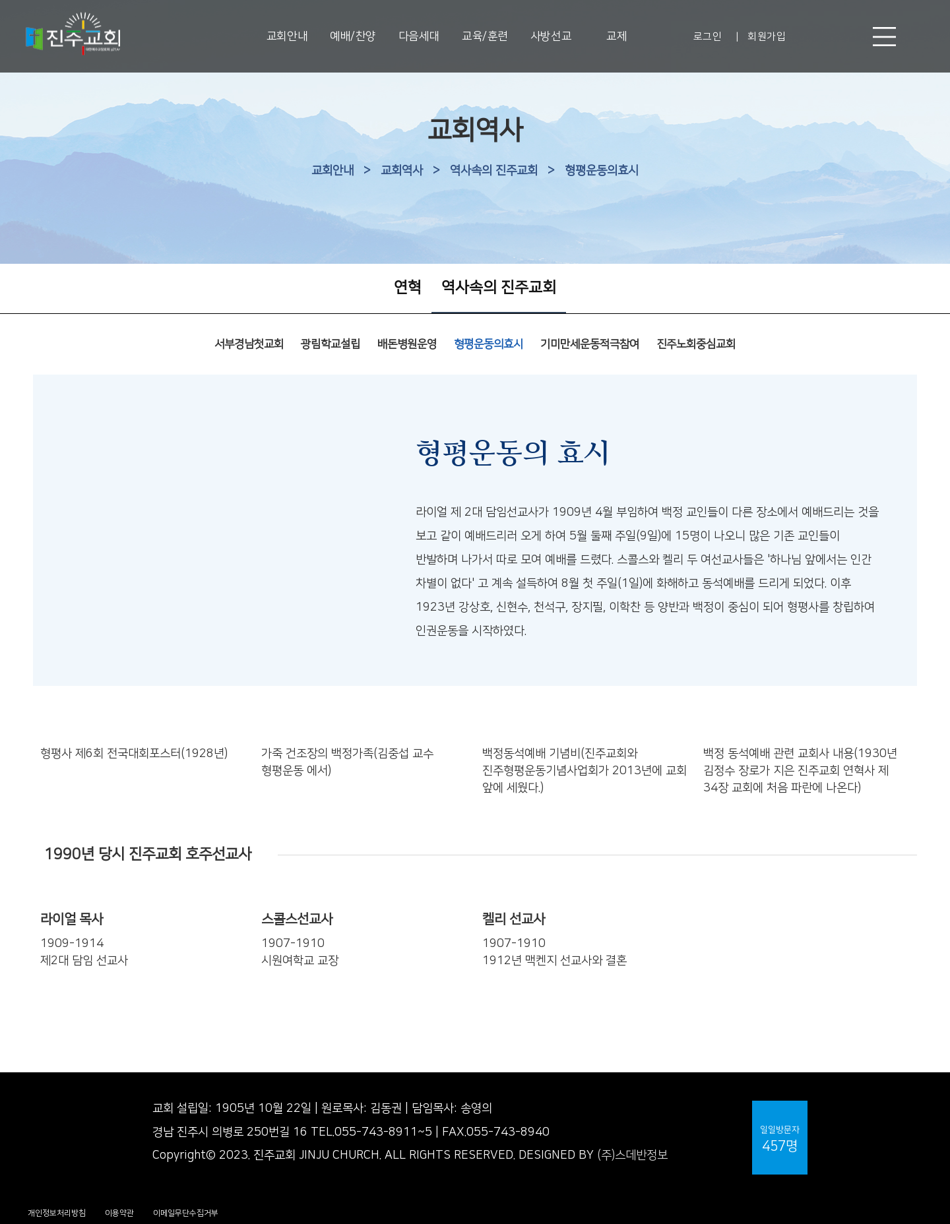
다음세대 (418, 36)
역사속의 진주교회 (494, 170)
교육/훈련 (485, 36)
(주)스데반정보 (632, 1155)
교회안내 (287, 36)
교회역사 (402, 170)
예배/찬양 (353, 36)
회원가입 (766, 36)
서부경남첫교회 (249, 344)
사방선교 (550, 36)
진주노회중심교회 (696, 344)
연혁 (408, 287)
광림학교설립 (330, 344)
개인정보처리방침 (57, 1213)
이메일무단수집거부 (185, 1213)
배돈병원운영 (407, 344)
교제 (616, 36)
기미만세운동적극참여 (589, 344)
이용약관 (119, 1213)
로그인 (707, 36)
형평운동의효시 (602, 170)
